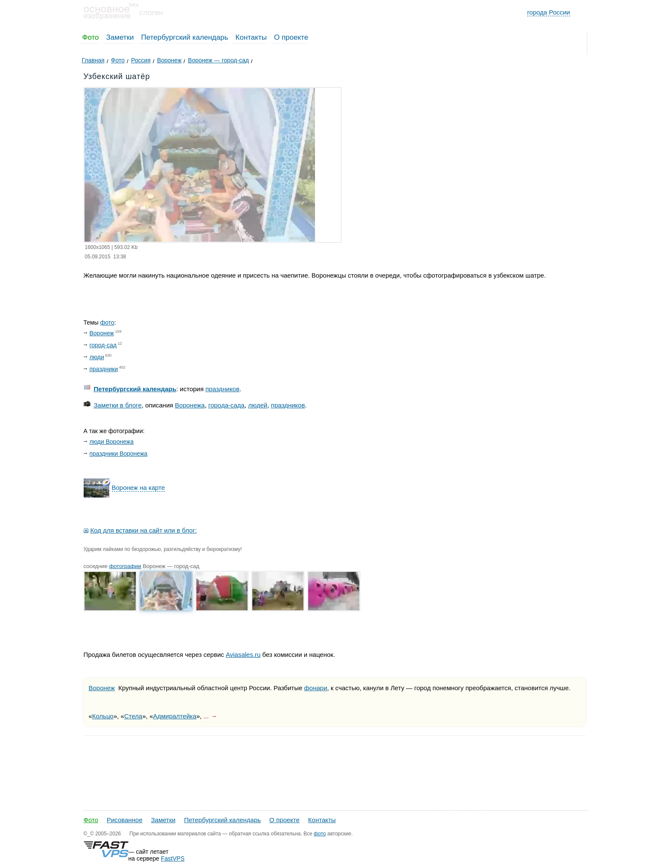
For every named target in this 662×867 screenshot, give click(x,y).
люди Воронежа (112, 441)
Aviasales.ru (243, 654)
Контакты (251, 37)
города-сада (226, 405)
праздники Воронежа (119, 453)
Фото (90, 37)
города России (548, 12)
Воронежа (190, 405)
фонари (315, 687)
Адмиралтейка (174, 716)
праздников (222, 388)
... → (210, 716)
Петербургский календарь (184, 37)
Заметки (120, 37)
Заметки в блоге (118, 405)
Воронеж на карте (138, 487)
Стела (133, 716)
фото (107, 322)
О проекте (291, 37)
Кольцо (103, 716)
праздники (104, 369)
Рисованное (125, 819)
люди (97, 357)
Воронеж (102, 333)
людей (257, 405)
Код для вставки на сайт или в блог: (143, 530)
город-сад (103, 345)
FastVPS (172, 858)
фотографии (125, 566)
